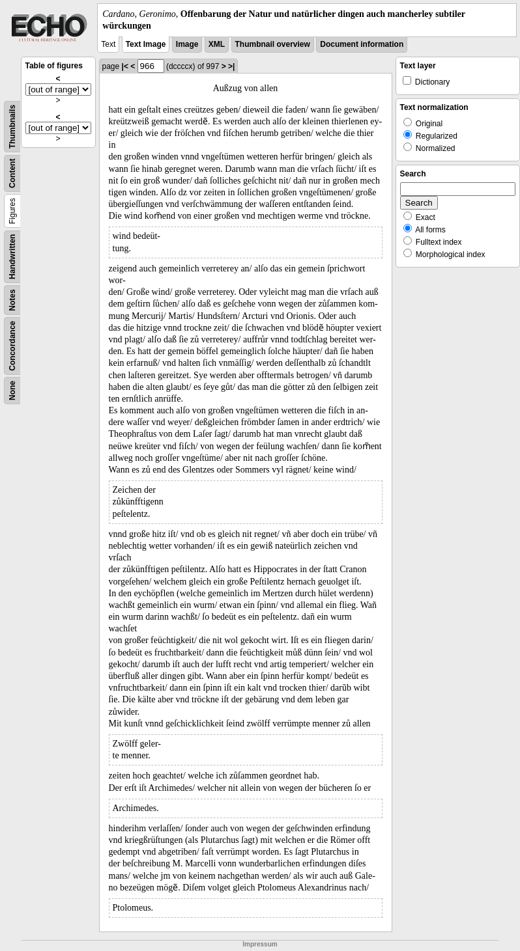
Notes (12, 300)
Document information (361, 44)
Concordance (12, 346)
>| (231, 66)
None (12, 390)
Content (12, 173)
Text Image (146, 44)
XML (217, 44)
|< (125, 66)
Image (187, 44)
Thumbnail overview (272, 44)
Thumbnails (12, 126)
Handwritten (12, 256)
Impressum (259, 944)
